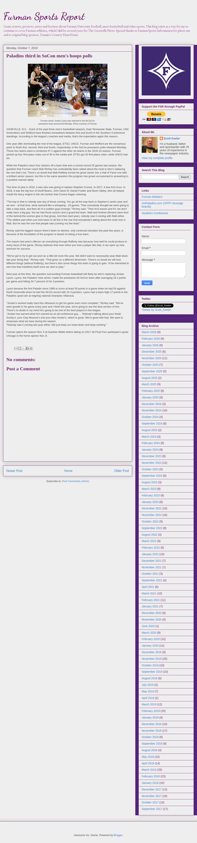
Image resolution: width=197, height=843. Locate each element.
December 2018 (152, 724)
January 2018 (150, 782)
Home (68, 470)
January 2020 (150, 645)
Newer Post (14, 470)
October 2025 (150, 364)
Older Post (121, 470)
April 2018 (148, 763)
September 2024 (152, 423)
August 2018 (149, 750)
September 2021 (152, 580)
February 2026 (151, 338)
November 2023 (152, 462)
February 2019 (151, 711)
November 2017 (152, 796)
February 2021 (151, 600)
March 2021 (149, 593)
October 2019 (150, 665)
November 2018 (152, 730)
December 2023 (152, 456)
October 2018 (150, 737)
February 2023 (151, 495)
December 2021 (152, 560)
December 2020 (152, 613)
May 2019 (148, 691)
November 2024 (152, 410)
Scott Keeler (172, 138)
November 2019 (152, 658)
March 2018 (149, 769)
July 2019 (148, 684)
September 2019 (152, 671)
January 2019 (150, 717)
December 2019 (152, 652)
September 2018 (152, 743)
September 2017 (152, 809)
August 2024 (149, 430)
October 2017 (150, 802)
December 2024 (152, 404)
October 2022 (150, 521)
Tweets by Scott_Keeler (156, 309)
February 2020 (151, 639)
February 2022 (151, 547)
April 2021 (148, 586)
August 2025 (149, 377)
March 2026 (149, 332)
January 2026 (150, 345)
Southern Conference (155, 213)
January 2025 (150, 397)
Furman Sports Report (44, 16)
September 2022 (152, 528)
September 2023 (152, 475)
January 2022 (150, 554)
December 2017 (152, 789)
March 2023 (149, 488)
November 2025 (152, 358)
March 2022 (149, 541)
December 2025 (152, 351)
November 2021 (152, 567)
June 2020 (148, 626)
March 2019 (149, 704)
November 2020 (152, 619)
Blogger (118, 835)
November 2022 (152, 515)
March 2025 (149, 384)
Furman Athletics (152, 196)
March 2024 (149, 436)
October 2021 (150, 573)
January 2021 (150, 606)
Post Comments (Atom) (75, 481)
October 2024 (150, 417)
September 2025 (152, 371)
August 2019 (149, 678)
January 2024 (150, 449)
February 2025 (151, 390)
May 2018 (148, 756)
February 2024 (151, 443)
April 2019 (148, 698)
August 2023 (149, 482)
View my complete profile (157, 158)
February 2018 (151, 776)
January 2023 (150, 502)
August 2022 (149, 534)
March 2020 (149, 632)
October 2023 (150, 469)
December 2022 (152, 508)
